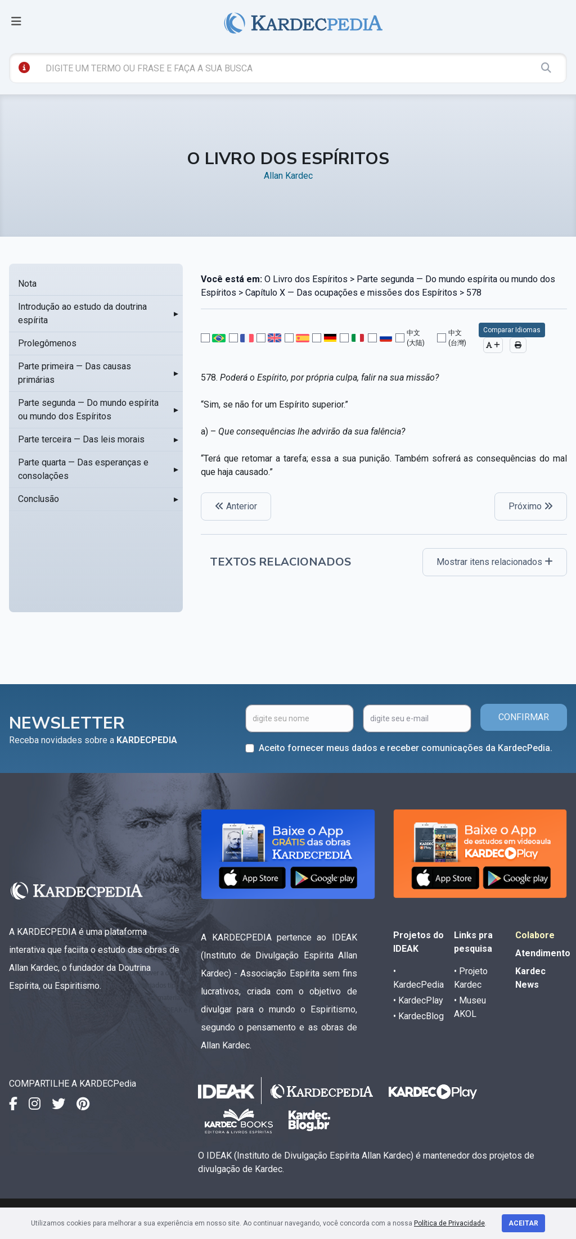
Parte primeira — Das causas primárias (74, 373)
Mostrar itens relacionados (494, 562)
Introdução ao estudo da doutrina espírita (82, 313)
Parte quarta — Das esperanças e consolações (83, 469)
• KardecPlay (418, 1000)
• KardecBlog (418, 1016)
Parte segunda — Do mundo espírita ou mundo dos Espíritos (88, 409)
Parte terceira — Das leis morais (81, 439)
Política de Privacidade (449, 1223)
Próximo (530, 506)
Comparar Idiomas (512, 330)
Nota (27, 283)
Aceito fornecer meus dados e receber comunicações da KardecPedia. (405, 748)
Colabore (535, 935)
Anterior (236, 506)
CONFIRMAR (523, 717)
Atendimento (542, 953)
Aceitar (523, 1223)
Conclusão (38, 499)
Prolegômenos (47, 343)
